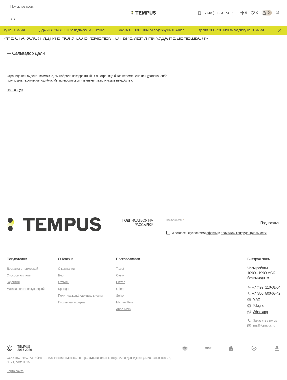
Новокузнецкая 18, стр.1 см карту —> (179, 98)
